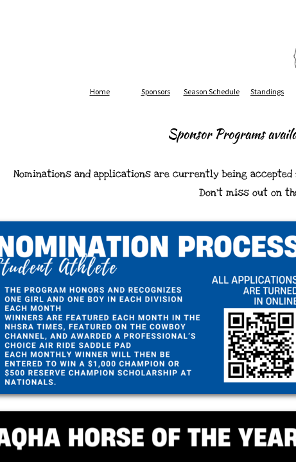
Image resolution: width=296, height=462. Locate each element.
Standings (267, 91)
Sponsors (155, 91)
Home (100, 91)
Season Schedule (211, 91)
